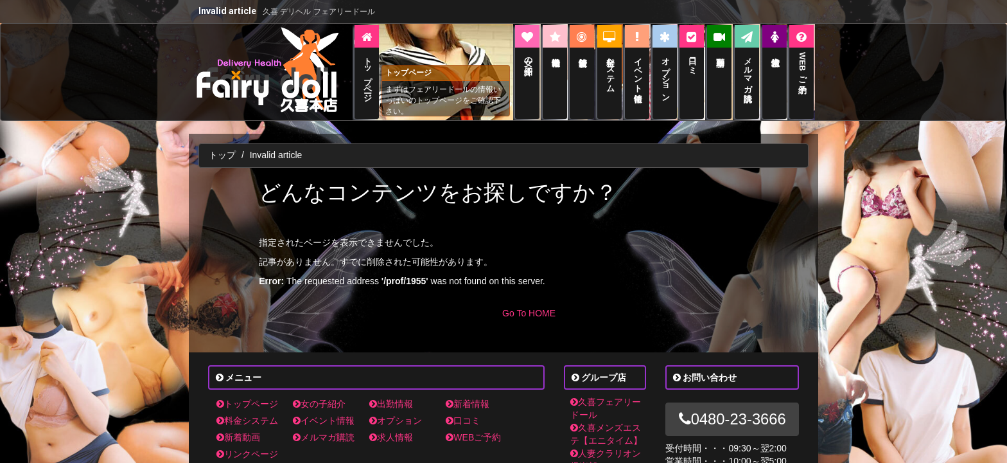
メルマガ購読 (324, 424)
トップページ (247, 390)
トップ (222, 141)
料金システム (247, 407)
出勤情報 (391, 390)
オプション (395, 407)
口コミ (463, 407)
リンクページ (247, 440)
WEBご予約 (473, 424)
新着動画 (238, 424)
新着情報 (467, 390)
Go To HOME (529, 300)
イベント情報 (324, 407)
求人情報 (391, 424)
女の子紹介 (319, 390)
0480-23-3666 (732, 405)
